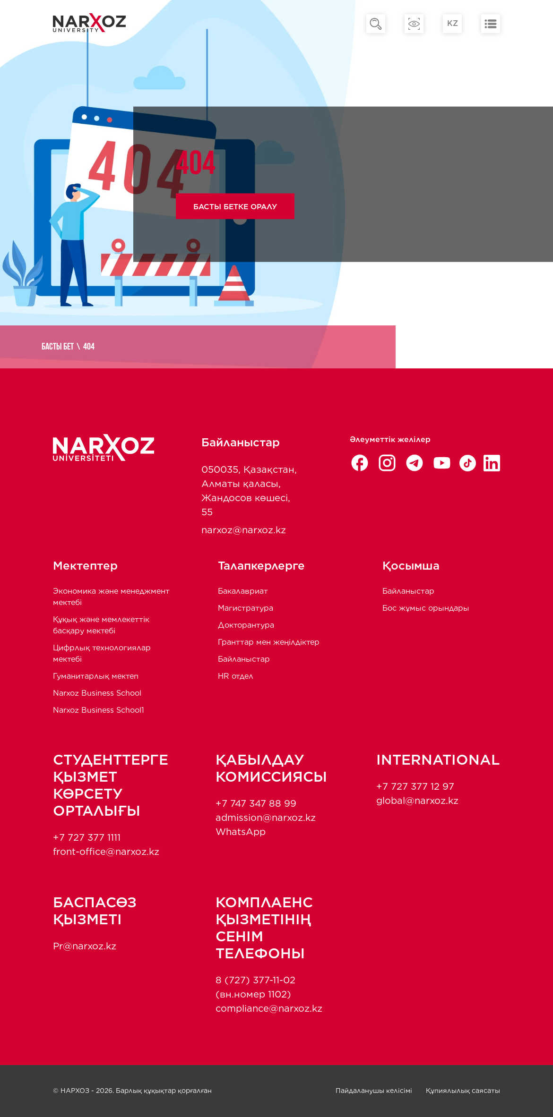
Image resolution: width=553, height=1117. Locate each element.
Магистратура (245, 608)
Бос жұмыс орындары (425, 608)
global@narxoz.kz (417, 800)
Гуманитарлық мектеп (95, 676)
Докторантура (246, 625)
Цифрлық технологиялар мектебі (102, 653)
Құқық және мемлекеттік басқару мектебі (101, 625)
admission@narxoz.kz (266, 817)
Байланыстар (244, 659)
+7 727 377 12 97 (415, 786)
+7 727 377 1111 (87, 837)
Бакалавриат (243, 591)
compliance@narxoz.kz (269, 1008)
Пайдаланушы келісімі (374, 1090)
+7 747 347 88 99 (256, 803)
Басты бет (63, 347)
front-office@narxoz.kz (106, 851)
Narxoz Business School (97, 693)
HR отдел (235, 676)
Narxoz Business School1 (98, 710)
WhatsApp (241, 831)
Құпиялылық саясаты (463, 1090)
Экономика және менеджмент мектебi (111, 597)
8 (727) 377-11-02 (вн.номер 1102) (255, 987)
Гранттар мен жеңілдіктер (269, 642)
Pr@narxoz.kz (84, 946)
